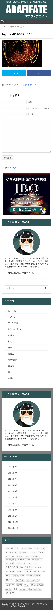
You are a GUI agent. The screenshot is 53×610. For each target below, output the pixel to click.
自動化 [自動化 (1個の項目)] (33, 585)
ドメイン (12, 317)
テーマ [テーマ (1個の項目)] (42, 552)
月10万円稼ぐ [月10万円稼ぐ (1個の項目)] (19, 580)
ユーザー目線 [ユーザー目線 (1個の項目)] (25, 567)
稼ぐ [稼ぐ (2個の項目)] (26, 585)
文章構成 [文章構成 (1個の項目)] (37, 576)
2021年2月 (13, 510)
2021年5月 (13, 491)
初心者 (11, 341)
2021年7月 (13, 479)
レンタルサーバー (16, 329)
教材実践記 (13, 360)
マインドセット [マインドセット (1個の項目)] (32, 563)
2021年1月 (13, 516)
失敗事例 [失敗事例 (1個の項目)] (15, 576)
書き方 (11, 366)
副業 (10, 347)
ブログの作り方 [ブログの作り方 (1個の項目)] (35, 556)
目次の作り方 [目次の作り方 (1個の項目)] (10, 585)
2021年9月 (13, 467)
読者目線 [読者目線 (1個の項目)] (8, 589)
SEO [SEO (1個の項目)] (7, 548)
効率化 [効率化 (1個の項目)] (8, 576)
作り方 (11, 335)
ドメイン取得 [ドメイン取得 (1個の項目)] (10, 556)
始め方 (11, 354)
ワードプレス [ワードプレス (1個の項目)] (36, 567)
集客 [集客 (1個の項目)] (30, 589)
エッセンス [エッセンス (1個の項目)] (25, 552)
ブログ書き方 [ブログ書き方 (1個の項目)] (10, 563)
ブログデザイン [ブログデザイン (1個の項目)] (37, 560)
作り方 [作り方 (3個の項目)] (28, 571)
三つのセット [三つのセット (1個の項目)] (10, 571)
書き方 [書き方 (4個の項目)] (9, 580)
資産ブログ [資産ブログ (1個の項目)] (23, 589)
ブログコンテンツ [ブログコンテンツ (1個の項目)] (24, 560)
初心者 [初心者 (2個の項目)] (36, 572)
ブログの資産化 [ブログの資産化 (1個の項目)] (11, 560)
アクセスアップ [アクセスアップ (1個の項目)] (39, 548)
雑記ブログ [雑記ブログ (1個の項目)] (37, 589)
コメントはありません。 (25, 85)
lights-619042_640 (10, 168)
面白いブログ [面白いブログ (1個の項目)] (10, 593)
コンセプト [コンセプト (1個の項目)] (34, 552)
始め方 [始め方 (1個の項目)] (22, 576)
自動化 (11, 378)
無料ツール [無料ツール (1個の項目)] (30, 580)
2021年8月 (13, 473)
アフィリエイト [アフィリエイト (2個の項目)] (12, 553)
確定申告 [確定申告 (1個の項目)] (19, 585)
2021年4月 (13, 497)
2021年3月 (13, 503)
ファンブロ (13, 323)
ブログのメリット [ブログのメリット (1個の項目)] (22, 556)
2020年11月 (13, 528)
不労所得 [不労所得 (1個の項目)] (19, 571)
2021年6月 (13, 485)
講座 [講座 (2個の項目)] (15, 589)
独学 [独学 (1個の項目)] (37, 580)
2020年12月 (13, 522)
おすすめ (12, 311)
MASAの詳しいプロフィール (21, 273)
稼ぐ (10, 372)
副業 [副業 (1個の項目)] (43, 571)
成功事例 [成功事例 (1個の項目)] (29, 576)
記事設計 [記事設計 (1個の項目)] (40, 585)
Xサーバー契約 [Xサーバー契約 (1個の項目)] (27, 548)
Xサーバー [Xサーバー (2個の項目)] (15, 548)
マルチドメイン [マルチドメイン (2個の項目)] (12, 567)
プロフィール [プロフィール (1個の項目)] (20, 563)
